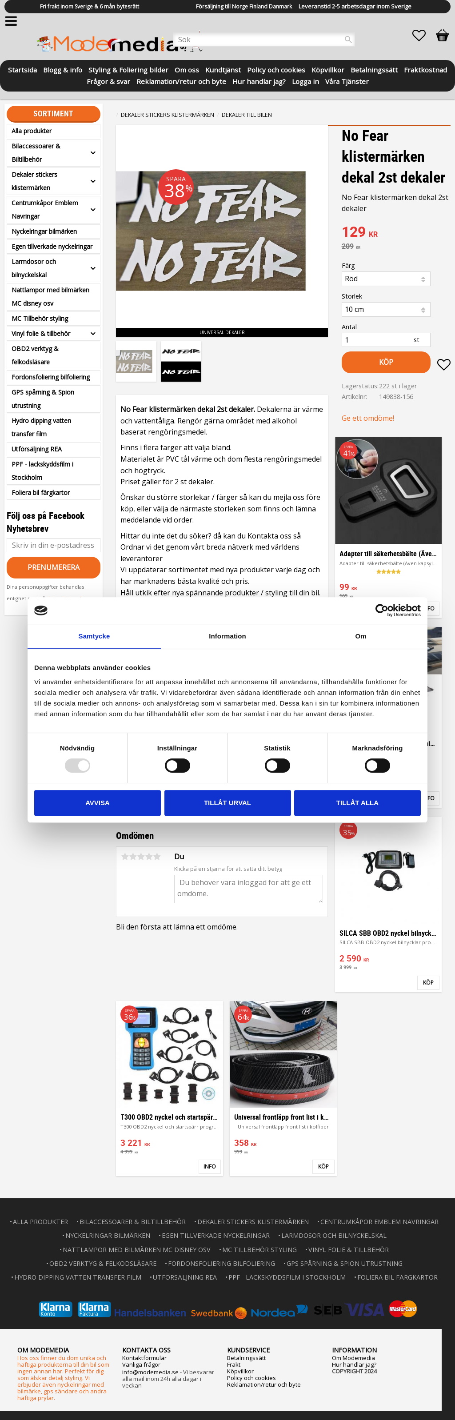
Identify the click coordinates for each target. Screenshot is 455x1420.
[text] (396, 233)
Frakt (233, 1364)
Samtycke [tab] (94, 636)
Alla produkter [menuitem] (32, 131)
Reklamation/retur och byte (264, 1384)
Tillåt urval (227, 802)
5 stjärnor (157, 857)
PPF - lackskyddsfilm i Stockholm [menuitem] (42, 471)
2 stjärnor (133, 857)
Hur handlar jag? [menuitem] (259, 80)
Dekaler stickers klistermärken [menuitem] (34, 181)
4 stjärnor (149, 857)
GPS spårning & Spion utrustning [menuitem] (43, 399)
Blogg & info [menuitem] (62, 69)
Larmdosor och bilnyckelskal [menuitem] (34, 268)
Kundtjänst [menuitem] (223, 69)
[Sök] (348, 39)
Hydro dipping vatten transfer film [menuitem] (41, 427)
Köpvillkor (240, 1371)
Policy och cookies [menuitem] (276, 69)
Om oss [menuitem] (187, 69)
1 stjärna (125, 857)
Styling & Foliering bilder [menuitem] (128, 69)
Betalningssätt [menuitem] (374, 69)
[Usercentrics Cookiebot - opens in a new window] (382, 610)
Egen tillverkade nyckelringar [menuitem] (52, 246)
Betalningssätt (246, 1358)
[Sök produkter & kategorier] (264, 39)
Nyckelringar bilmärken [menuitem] (44, 231)
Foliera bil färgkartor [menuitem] (41, 492)
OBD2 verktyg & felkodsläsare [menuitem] (35, 355)
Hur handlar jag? (354, 1364)
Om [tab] (360, 636)
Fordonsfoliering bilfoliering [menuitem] (51, 377)
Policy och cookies (251, 1378)
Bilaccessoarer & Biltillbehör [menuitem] (36, 153)
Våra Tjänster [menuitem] (347, 80)
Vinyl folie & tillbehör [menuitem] (41, 333)
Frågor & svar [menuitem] (108, 80)
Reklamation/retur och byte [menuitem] (181, 80)
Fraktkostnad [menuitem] (425, 69)
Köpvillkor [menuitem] (327, 69)
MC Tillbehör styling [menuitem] (40, 318)
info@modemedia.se (150, 1372)
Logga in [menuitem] (305, 80)
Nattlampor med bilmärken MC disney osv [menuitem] (50, 296)
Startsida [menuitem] (22, 69)
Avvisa (97, 802)
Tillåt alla (357, 802)
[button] (423, 35)
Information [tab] (227, 636)
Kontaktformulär (144, 1358)
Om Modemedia (353, 1358)
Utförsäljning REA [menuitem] (37, 449)
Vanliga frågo (140, 1364)
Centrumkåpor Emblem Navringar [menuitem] (45, 209)
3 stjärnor (141, 857)
